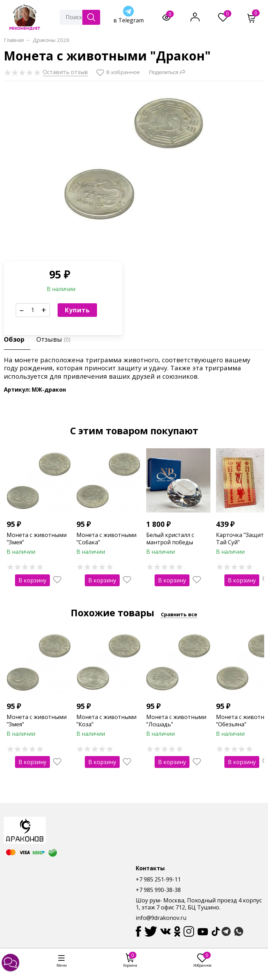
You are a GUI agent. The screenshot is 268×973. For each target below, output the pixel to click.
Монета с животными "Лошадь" (176, 720)
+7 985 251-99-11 (158, 879)
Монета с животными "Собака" (106, 538)
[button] (10, 962)
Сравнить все (179, 614)
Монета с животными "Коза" (106, 720)
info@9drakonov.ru (161, 918)
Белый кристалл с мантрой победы (170, 538)
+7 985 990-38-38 (158, 890)
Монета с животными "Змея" (37, 538)
